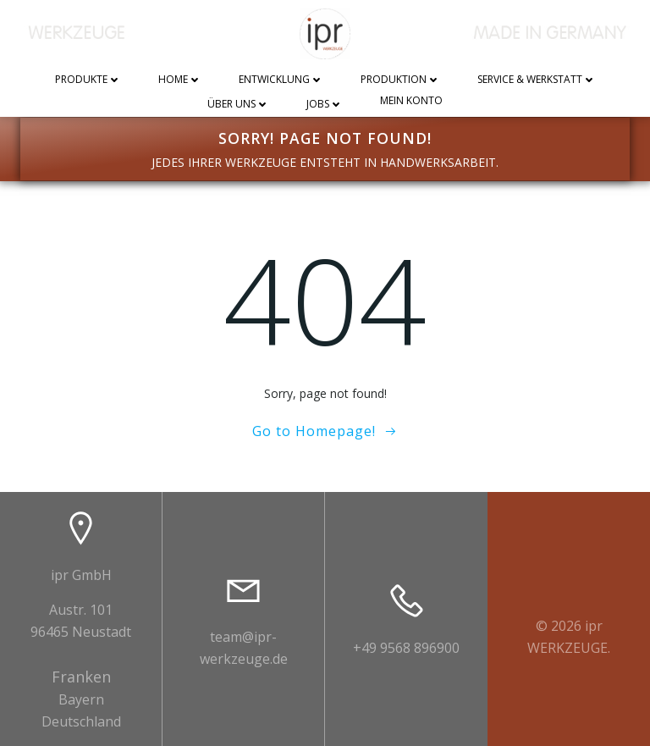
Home (179, 80)
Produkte (88, 80)
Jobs (324, 104)
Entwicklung (281, 80)
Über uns (238, 104)
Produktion (400, 80)
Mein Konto (411, 101)
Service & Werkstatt (536, 80)
